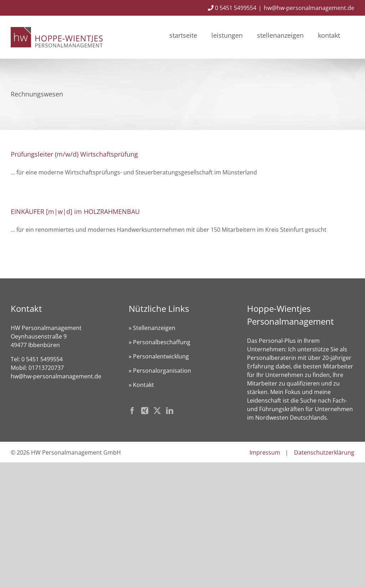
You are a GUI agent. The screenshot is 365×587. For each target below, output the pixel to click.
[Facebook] (132, 410)
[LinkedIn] (169, 410)
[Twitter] (157, 410)
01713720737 (46, 368)
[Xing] (144, 410)
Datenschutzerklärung (324, 452)
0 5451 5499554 (232, 8)
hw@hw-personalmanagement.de (309, 8)
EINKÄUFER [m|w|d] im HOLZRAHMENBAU (75, 211)
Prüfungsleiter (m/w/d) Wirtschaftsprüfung (74, 154)
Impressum (265, 452)
